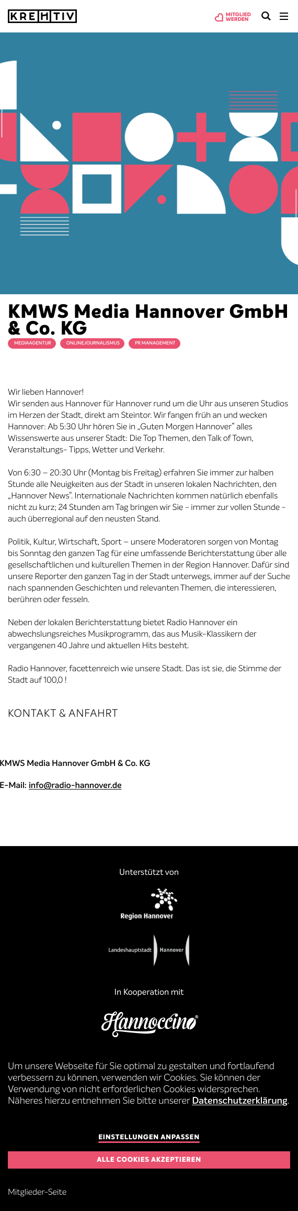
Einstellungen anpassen (149, 1137)
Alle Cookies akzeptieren (149, 1160)
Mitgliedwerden (238, 18)
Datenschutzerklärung (240, 1101)
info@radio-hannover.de (75, 786)
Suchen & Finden (266, 16)
